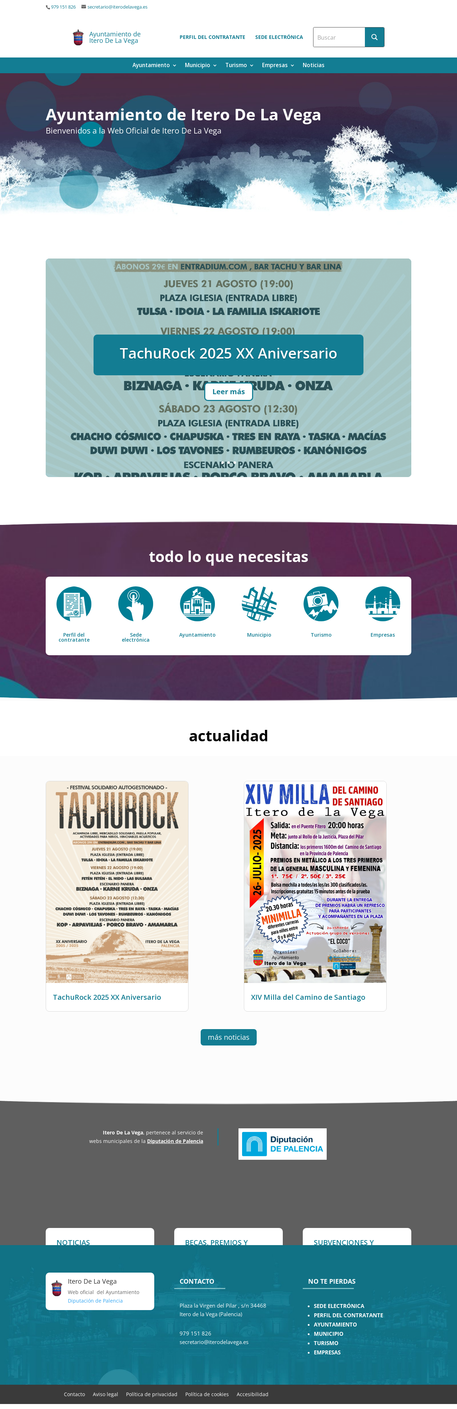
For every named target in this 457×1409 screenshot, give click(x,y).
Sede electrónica (279, 37)
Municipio (197, 66)
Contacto (74, 1394)
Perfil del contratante (212, 37)
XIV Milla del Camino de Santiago (308, 997)
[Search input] (339, 37)
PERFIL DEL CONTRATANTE (348, 1315)
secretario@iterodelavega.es (117, 7)
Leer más (228, 398)
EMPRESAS (327, 1352)
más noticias (229, 1037)
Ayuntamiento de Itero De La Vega (115, 37)
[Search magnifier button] (374, 37)
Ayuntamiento (151, 66)
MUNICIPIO (328, 1334)
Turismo (236, 66)
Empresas (275, 66)
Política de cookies (207, 1394)
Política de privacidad (151, 1394)
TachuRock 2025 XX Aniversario (228, 360)
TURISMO (326, 1343)
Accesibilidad (252, 1394)
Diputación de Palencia (175, 1141)
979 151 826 (63, 7)
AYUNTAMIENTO (335, 1324)
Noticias (314, 66)
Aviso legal (105, 1394)
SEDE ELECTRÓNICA (339, 1306)
